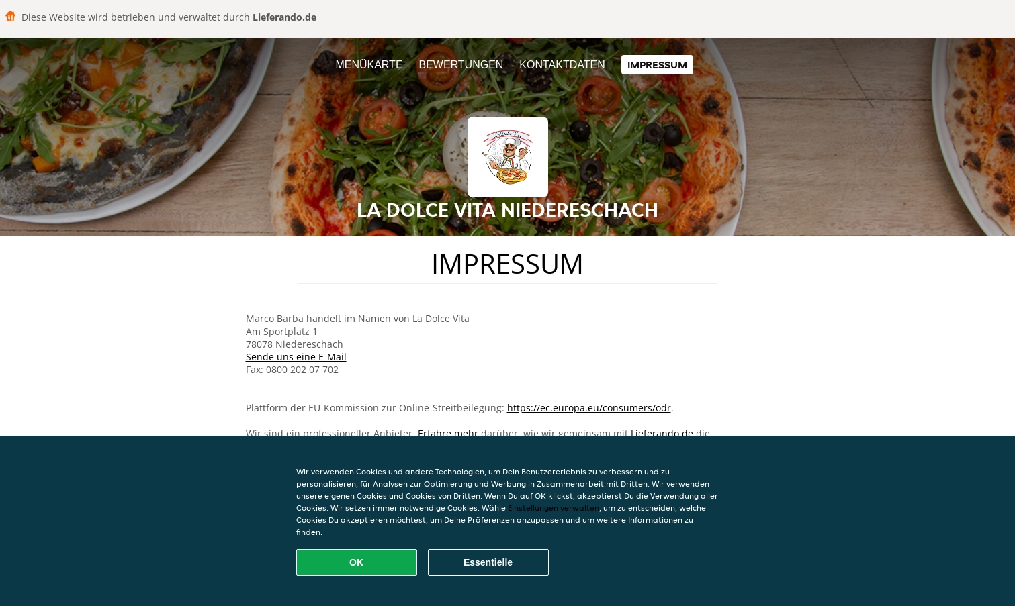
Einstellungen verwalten (553, 508)
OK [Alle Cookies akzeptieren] (356, 562)
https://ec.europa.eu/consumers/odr (589, 407)
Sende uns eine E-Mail (296, 356)
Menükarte (368, 64)
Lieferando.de (662, 433)
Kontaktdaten (562, 64)
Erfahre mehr (448, 433)
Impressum (657, 65)
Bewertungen (460, 64)
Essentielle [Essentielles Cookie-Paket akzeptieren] (488, 562)
